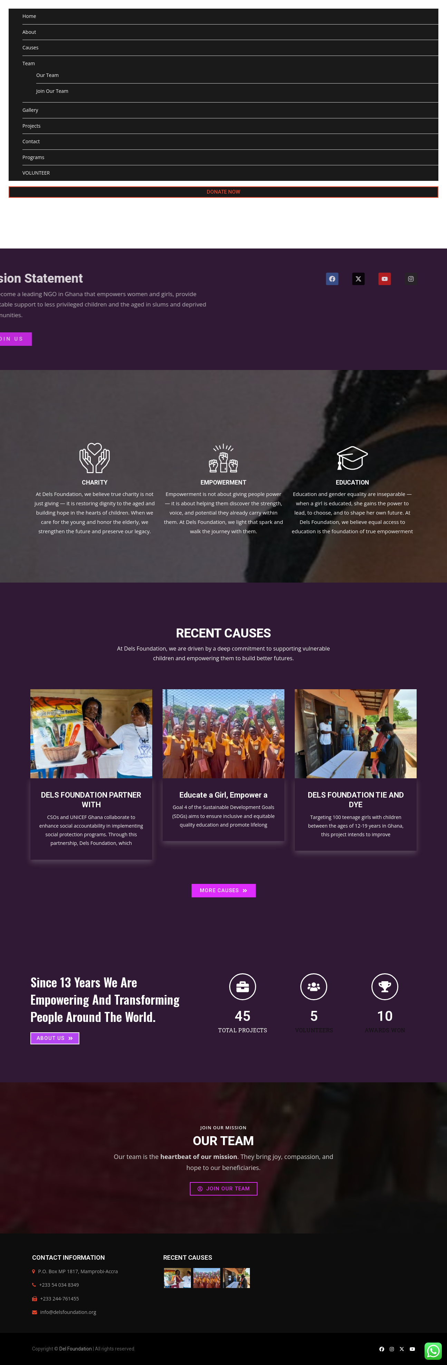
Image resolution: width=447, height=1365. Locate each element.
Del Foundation (75, 1349)
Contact (31, 141)
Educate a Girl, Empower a (223, 795)
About (29, 32)
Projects (31, 126)
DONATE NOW (223, 192)
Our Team (47, 75)
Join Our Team (52, 91)
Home (29, 16)
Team (28, 63)
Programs (33, 157)
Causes (30, 47)
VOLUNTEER (36, 172)
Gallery (30, 110)
